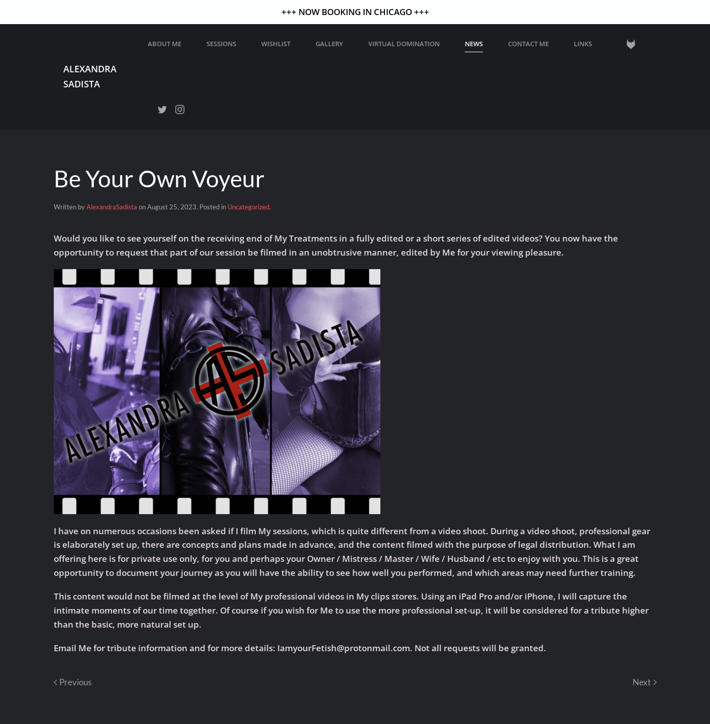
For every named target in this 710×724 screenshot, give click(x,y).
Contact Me (528, 43)
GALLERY (329, 43)
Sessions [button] (221, 43)
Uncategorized (248, 207)
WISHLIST (275, 43)
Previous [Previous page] (72, 682)
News (474, 43)
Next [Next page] (644, 682)
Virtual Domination (404, 43)
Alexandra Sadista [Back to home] (90, 76)
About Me (164, 43)
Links (583, 43)
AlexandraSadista (111, 207)
